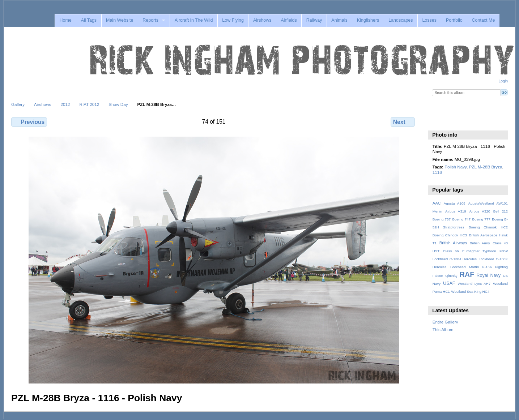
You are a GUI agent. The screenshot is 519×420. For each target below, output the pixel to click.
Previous (29, 122)
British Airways (453, 243)
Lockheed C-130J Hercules (455, 259)
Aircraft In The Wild (194, 20)
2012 (65, 104)
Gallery (18, 104)
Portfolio (454, 20)
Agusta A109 (454, 203)
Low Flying (233, 20)
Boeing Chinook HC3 (450, 235)
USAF (449, 283)
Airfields (289, 20)
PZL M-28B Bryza (485, 166)
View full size (436, 121)
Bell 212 (500, 211)
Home (65, 20)
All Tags (89, 20)
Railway (314, 20)
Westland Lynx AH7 (474, 284)
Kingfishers (368, 20)
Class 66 (451, 251)
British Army (480, 243)
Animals (339, 20)
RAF (467, 274)
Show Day (118, 104)
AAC (437, 203)
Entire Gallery (445, 322)
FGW (503, 251)
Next (402, 122)
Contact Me (483, 20)
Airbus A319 (455, 211)
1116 (437, 172)
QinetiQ (451, 276)
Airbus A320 (479, 211)
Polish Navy (455, 166)
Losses (429, 20)
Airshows (262, 20)
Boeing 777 (481, 219)
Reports (150, 20)
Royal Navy (488, 275)
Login (503, 81)
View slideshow (452, 121)
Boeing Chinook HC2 (488, 227)
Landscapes (400, 20)
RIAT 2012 (89, 104)
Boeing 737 (442, 219)
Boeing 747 (461, 219)
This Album (443, 329)
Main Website (119, 20)
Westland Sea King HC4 (470, 291)
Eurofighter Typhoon (479, 251)
